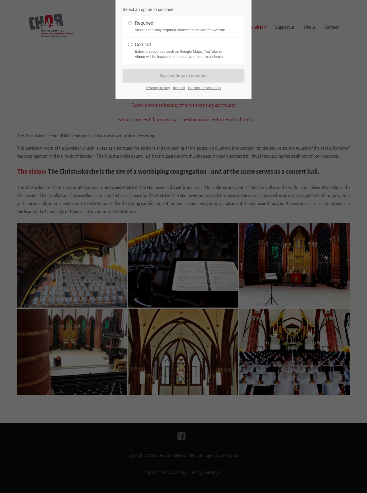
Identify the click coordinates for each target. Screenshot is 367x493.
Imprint (179, 87)
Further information (204, 87)
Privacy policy (158, 87)
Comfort (181, 50)
